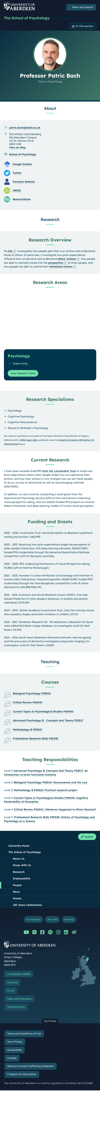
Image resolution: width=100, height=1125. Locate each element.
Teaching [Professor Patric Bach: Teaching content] (50, 661)
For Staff (52, 919)
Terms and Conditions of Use (24, 1033)
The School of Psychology (27, 18)
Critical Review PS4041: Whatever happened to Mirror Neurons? (55, 809)
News (16, 891)
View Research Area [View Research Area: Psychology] (23, 373)
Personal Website (24, 181)
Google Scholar (22, 164)
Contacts (12, 982)
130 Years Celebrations (27, 905)
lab (10, 251)
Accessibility (14, 1050)
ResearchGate (22, 199)
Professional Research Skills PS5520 (35, 738)
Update (87, 836)
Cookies (12, 1058)
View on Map (17, 147)
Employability (21, 878)
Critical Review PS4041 (27, 702)
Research (19, 872)
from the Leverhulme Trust (59, 471)
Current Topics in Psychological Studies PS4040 (43, 711)
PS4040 (69, 798)
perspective (55, 262)
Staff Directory (16, 1006)
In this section (84, 26)
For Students (33, 919)
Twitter (17, 173)
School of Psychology (22, 154)
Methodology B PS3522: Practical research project (45, 790)
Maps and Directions (19, 998)
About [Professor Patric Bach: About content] (50, 108)
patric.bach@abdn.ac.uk (24, 127)
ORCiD (17, 190)
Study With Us (22, 865)
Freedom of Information (21, 1074)
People (17, 885)
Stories (17, 898)
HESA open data (29, 440)
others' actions (66, 258)
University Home (19, 845)
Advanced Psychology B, (30, 770)
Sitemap (69, 919)
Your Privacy (14, 1041)
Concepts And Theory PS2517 (64, 770)
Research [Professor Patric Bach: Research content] (50, 219)
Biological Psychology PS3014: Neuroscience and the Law (50, 782)
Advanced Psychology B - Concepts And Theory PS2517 (48, 720)
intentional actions (60, 266)
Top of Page (50, 1021)
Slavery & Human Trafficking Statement (30, 1066)
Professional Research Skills (32, 817)
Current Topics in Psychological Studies (39, 798)
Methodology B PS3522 (27, 729)
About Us (18, 858)
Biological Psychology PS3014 (32, 693)
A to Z (10, 990)
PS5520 (55, 817)
